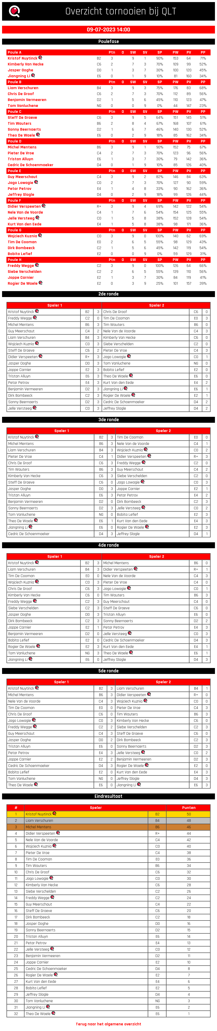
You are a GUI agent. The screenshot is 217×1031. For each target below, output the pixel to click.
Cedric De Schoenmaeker (30, 165)
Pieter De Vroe (21, 153)
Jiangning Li (19, 76)
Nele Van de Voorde (25, 212)
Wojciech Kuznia (22, 236)
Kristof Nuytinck (22, 58)
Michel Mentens (22, 147)
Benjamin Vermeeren (27, 100)
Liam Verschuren (23, 88)
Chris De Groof (21, 94)
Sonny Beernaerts (24, 129)
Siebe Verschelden (24, 271)
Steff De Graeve (22, 117)
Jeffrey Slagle (21, 194)
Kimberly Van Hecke (26, 64)
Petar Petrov (19, 188)
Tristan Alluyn (20, 159)
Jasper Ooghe (20, 70)
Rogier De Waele (23, 283)
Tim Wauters (19, 123)
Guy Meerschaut (22, 177)
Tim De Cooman (22, 242)
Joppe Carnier (21, 277)
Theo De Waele (21, 135)
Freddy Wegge (21, 265)
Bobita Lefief (20, 254)
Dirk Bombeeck (21, 248)
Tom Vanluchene (23, 105)
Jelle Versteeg (21, 218)
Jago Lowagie (20, 182)
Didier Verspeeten (24, 206)
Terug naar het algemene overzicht (108, 1024)
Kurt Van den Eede (24, 224)
